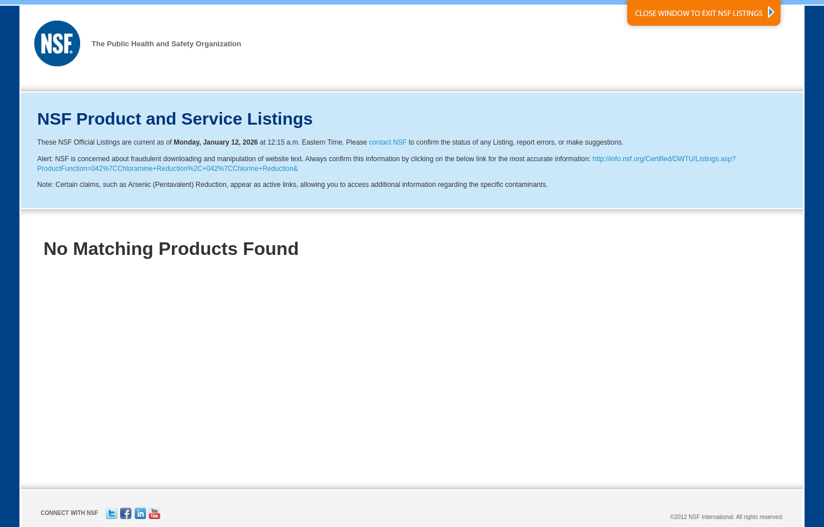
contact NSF (388, 142)
